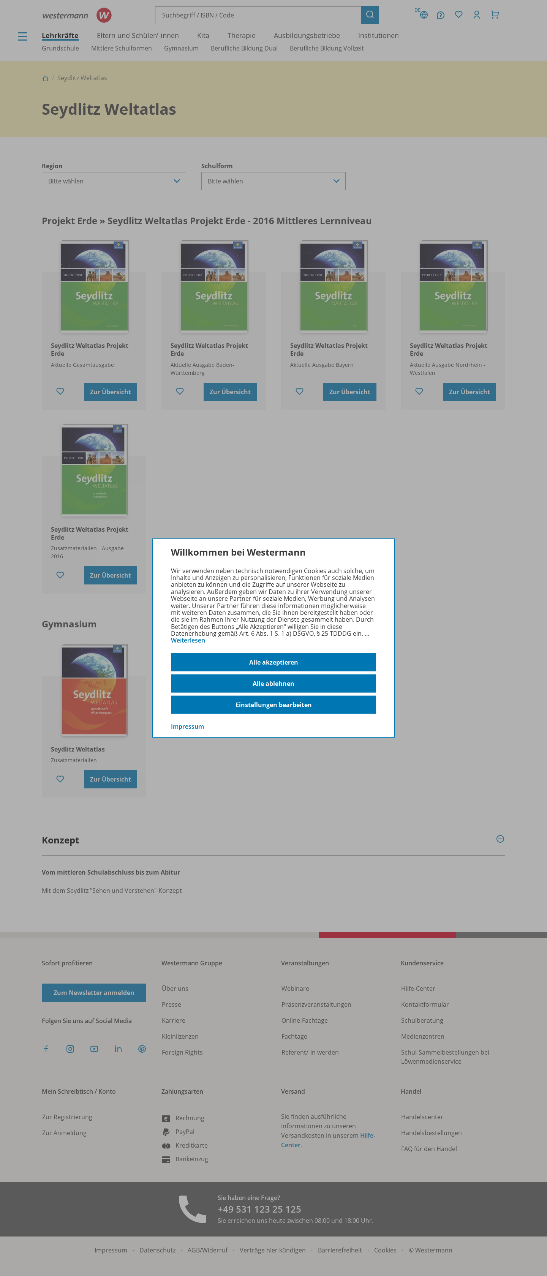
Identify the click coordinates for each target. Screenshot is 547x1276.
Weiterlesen (188, 640)
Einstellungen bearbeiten (274, 704)
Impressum (187, 726)
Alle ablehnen (273, 683)
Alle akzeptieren (273, 662)
